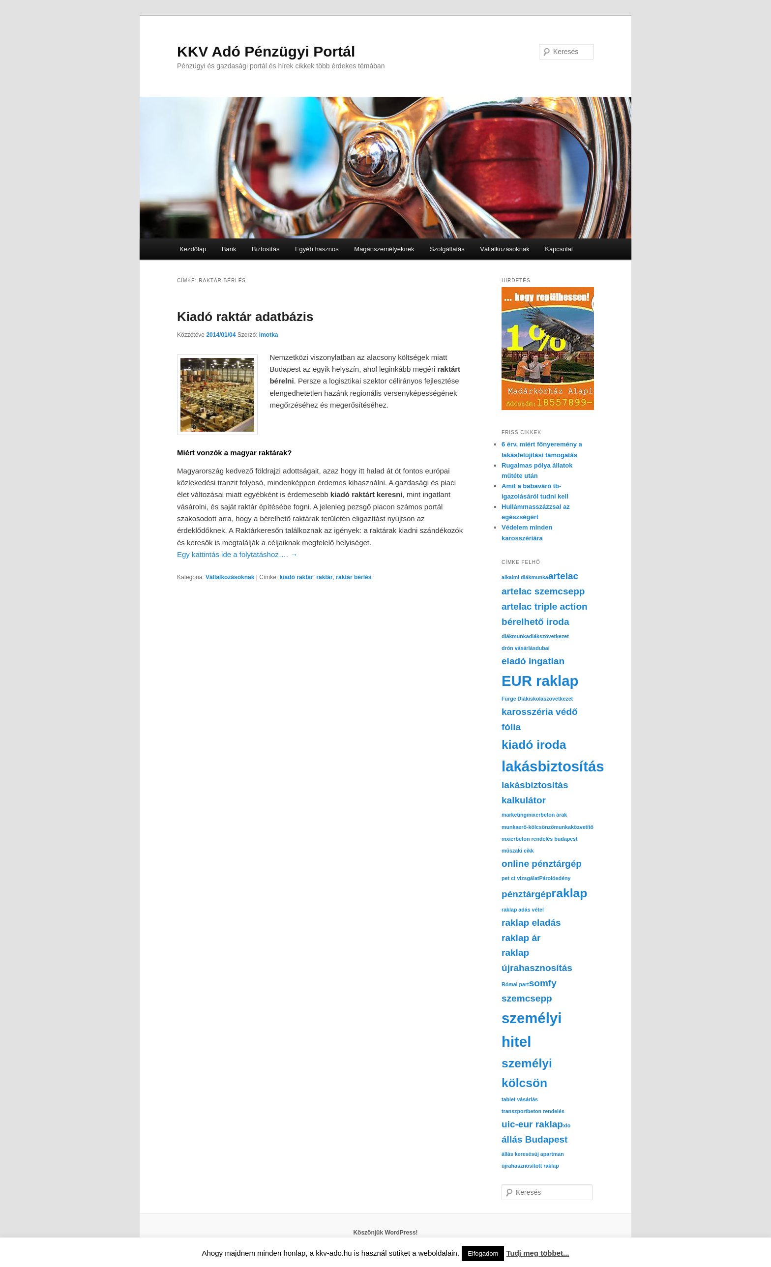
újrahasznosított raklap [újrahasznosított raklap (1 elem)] (530, 1166)
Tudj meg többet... (537, 1253)
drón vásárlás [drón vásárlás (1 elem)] (518, 648)
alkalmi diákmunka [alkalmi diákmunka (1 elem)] (525, 577)
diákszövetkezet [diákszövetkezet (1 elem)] (549, 636)
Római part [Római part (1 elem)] (515, 984)
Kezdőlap (192, 249)
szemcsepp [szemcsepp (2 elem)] (527, 998)
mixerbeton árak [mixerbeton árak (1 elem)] (547, 815)
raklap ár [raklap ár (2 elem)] (521, 938)
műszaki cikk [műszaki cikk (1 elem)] (518, 851)
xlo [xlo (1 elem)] (566, 1125)
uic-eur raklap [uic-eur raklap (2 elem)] (532, 1124)
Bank (229, 249)
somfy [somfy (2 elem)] (543, 983)
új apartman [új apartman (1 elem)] (548, 1154)
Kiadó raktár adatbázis (245, 316)
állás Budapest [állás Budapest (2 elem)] (534, 1139)
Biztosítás (265, 249)
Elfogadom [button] (483, 1253)
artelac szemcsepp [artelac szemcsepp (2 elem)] (543, 591)
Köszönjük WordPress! (385, 1232)
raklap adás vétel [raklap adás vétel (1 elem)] (523, 910)
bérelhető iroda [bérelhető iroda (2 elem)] (535, 622)
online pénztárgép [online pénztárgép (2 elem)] (542, 863)
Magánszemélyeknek (384, 249)
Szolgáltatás (447, 249)
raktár (324, 577)
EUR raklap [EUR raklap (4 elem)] (540, 681)
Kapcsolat (559, 249)
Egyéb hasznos (317, 249)
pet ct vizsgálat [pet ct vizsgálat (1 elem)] (520, 878)
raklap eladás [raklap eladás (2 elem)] (531, 922)
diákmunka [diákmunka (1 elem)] (515, 636)
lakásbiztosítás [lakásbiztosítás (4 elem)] (553, 766)
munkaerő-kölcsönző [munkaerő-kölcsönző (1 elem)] (528, 827)
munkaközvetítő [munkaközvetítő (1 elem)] (574, 827)
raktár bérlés (353, 577)
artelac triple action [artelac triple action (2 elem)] (545, 606)
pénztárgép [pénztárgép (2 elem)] (527, 894)
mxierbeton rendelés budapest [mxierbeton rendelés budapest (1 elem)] (540, 839)
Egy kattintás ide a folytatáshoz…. (237, 554)
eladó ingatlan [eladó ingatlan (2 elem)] (533, 661)
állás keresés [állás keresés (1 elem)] (518, 1154)
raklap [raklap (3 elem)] (570, 893)
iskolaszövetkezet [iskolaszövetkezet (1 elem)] (551, 699)
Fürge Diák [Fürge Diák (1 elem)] (515, 699)
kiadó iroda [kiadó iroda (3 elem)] (534, 744)
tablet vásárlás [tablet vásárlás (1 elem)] (520, 1099)
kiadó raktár (296, 577)
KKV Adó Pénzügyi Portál (266, 51)
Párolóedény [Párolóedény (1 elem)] (554, 878)
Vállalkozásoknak (504, 249)
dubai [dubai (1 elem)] (542, 648)
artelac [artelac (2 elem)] (563, 576)
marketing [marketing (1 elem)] (514, 815)
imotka (268, 334)
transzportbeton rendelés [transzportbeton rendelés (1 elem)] (533, 1111)
